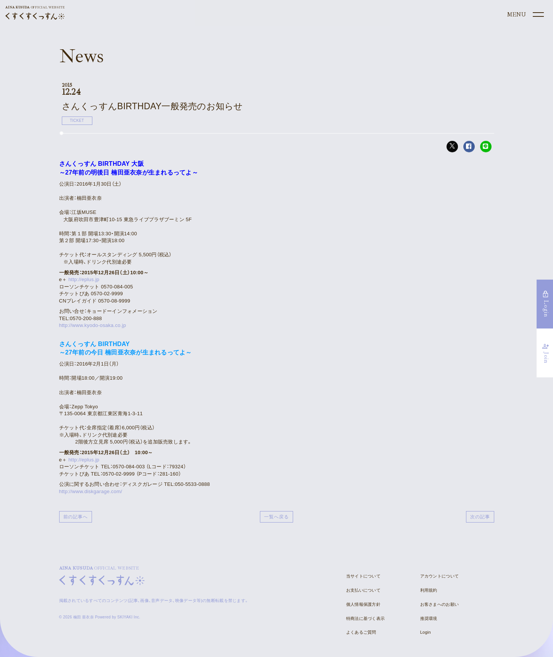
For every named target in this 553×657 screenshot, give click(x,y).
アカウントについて (439, 576)
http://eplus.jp (83, 279)
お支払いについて (363, 590)
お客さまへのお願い (439, 604)
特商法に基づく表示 (365, 618)
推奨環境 (428, 618)
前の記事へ (75, 516)
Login (425, 632)
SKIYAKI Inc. (128, 617)
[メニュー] (525, 14)
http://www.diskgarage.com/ (91, 491)
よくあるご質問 (361, 632)
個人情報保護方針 (363, 604)
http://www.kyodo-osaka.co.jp (92, 325)
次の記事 (480, 516)
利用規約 (428, 590)
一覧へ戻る (276, 516)
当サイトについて (363, 576)
